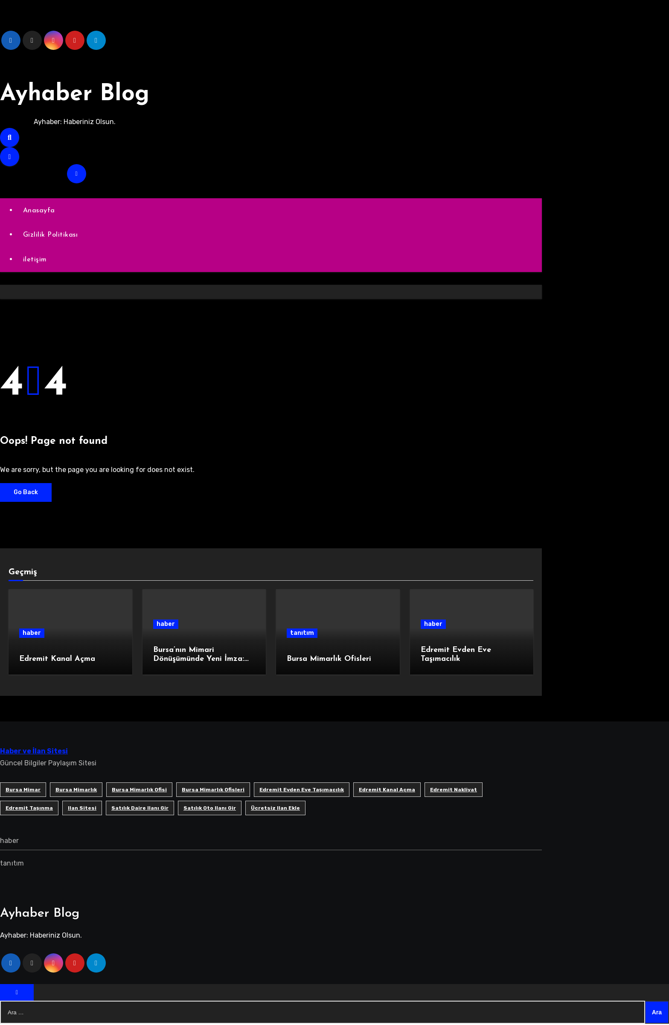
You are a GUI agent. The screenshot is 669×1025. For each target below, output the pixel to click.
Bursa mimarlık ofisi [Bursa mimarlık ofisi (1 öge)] (139, 790)
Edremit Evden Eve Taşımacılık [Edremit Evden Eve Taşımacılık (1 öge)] (301, 790)
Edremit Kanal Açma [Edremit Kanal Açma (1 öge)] (387, 790)
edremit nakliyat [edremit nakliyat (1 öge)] (453, 790)
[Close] (17, 993)
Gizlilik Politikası (51, 235)
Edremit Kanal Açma (57, 660)
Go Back (26, 493)
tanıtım (302, 634)
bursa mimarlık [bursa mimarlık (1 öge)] (76, 790)
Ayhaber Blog (82, 94)
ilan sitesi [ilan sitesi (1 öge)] (82, 809)
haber (32, 634)
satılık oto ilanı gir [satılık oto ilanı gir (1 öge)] (209, 809)
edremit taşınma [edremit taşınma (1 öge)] (29, 809)
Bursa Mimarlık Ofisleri (329, 660)
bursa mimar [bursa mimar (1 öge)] (23, 790)
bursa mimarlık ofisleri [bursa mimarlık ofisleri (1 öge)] (213, 790)
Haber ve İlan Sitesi (34, 752)
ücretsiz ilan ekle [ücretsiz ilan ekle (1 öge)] (275, 809)
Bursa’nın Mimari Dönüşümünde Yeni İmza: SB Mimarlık (198, 660)
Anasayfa (39, 210)
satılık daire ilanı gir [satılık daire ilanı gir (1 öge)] (140, 809)
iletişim (35, 260)
